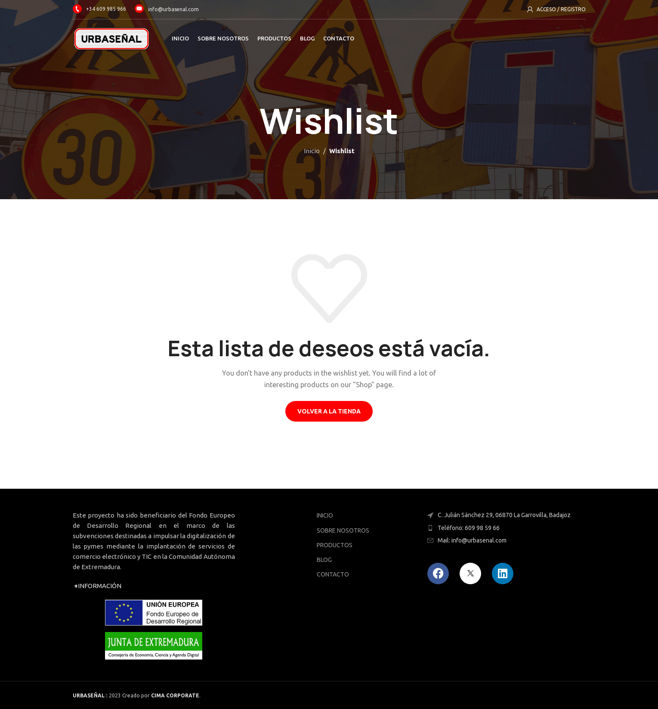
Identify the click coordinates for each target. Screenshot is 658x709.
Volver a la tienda (329, 411)
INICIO (325, 515)
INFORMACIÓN (97, 585)
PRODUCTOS (334, 545)
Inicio (312, 150)
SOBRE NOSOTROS (343, 530)
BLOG (324, 559)
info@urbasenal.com (173, 9)
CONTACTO (333, 574)
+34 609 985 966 (99, 9)
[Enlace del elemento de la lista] (504, 528)
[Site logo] (111, 38)
